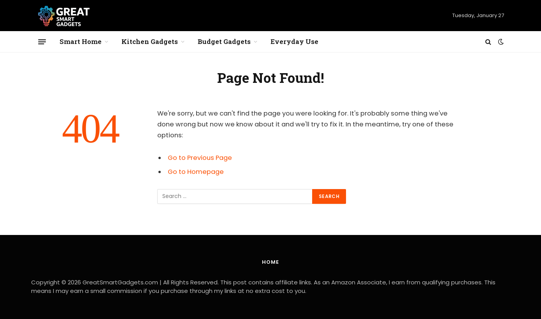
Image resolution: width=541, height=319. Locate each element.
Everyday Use (294, 41)
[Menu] (42, 41)
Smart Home (81, 41)
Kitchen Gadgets (149, 41)
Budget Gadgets (224, 41)
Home (270, 262)
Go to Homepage (196, 171)
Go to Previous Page (200, 157)
